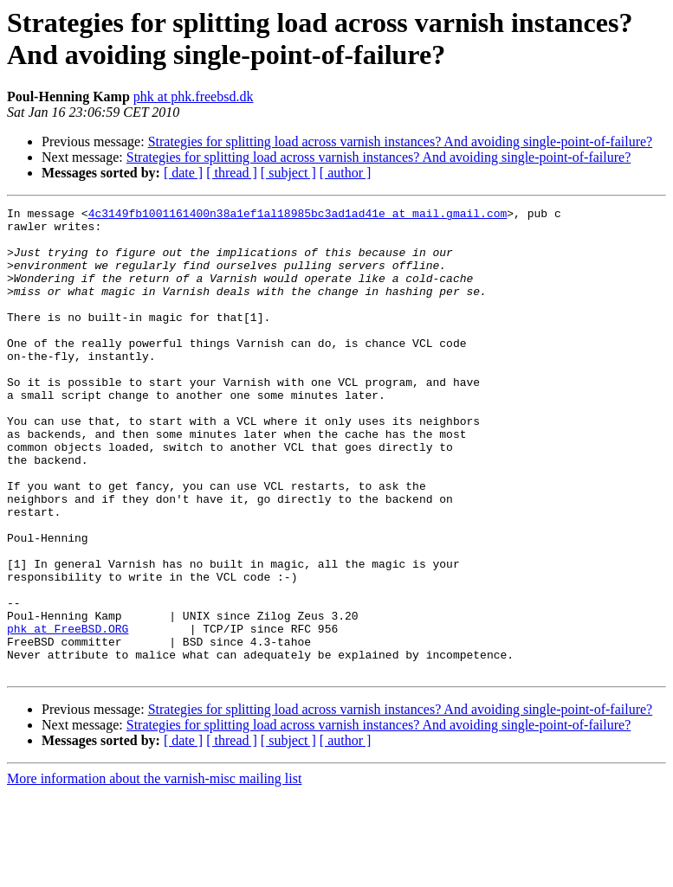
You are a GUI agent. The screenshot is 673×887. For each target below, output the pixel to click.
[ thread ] (231, 172)
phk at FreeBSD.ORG (67, 714)
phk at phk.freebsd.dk (193, 96)
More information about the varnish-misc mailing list (154, 872)
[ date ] (183, 172)
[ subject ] (288, 172)
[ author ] (346, 172)
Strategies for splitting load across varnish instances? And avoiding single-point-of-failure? (400, 141)
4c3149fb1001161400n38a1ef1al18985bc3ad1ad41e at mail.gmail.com (298, 215)
